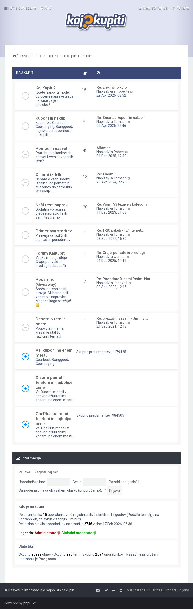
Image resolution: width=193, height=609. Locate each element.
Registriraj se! (46, 472)
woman (120, 257)
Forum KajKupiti (51, 253)
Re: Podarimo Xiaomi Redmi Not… (124, 279)
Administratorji (47, 533)
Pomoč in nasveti (52, 148)
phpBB (28, 603)
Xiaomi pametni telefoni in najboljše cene (54, 382)
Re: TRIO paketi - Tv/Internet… (120, 230)
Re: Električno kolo (111, 87)
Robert (119, 152)
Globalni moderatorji (78, 533)
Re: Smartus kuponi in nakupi (120, 118)
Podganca (47, 559)
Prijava (24, 472)
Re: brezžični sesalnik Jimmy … (122, 318)
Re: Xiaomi (105, 174)
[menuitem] (46, 7)
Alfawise (103, 148)
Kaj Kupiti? (46, 87)
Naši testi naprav (51, 204)
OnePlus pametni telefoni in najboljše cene (54, 418)
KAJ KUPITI (25, 73)
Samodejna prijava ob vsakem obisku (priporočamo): (62, 490)
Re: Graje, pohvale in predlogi (120, 253)
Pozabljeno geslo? (123, 482)
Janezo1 (121, 283)
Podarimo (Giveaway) (46, 282)
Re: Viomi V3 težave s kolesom (121, 204)
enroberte (121, 91)
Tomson (120, 122)
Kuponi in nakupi (51, 118)
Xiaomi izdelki (49, 174)
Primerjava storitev (54, 230)
